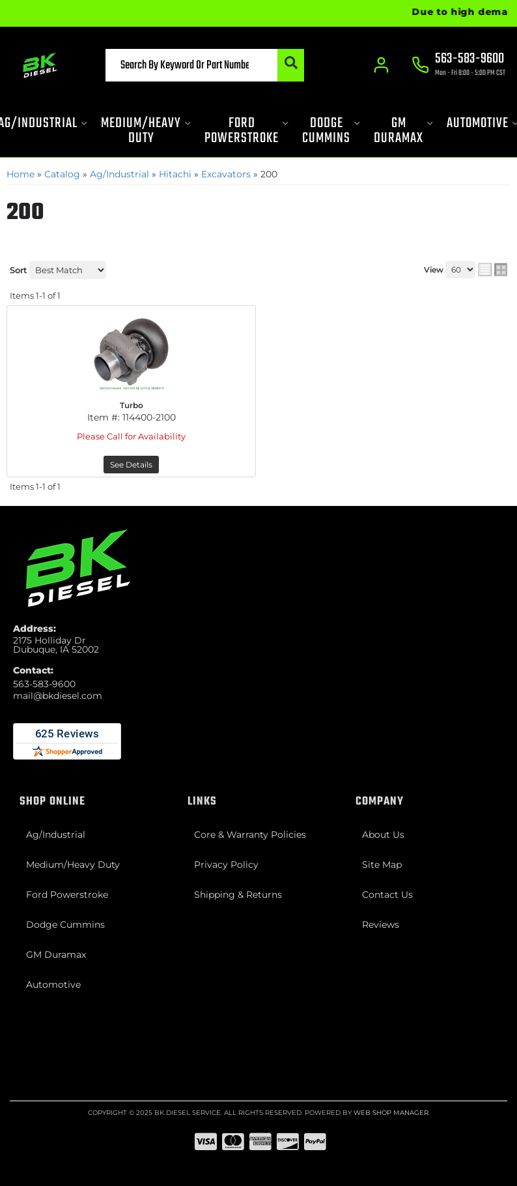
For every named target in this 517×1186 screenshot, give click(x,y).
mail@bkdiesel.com (57, 695)
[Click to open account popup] (381, 65)
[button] (205, 65)
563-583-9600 (44, 684)
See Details (131, 464)
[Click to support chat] (458, 66)
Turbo (131, 405)
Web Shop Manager (391, 1112)
